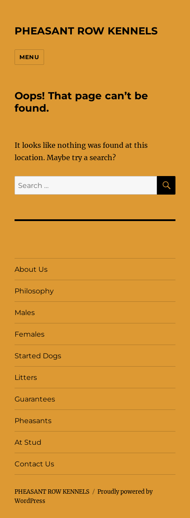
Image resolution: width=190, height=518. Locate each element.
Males (25, 312)
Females (30, 334)
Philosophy (34, 291)
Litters (26, 377)
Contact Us (34, 464)
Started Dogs (38, 356)
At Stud (28, 442)
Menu (29, 56)
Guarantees (35, 399)
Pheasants (33, 421)
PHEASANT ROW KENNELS (86, 31)
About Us (31, 269)
